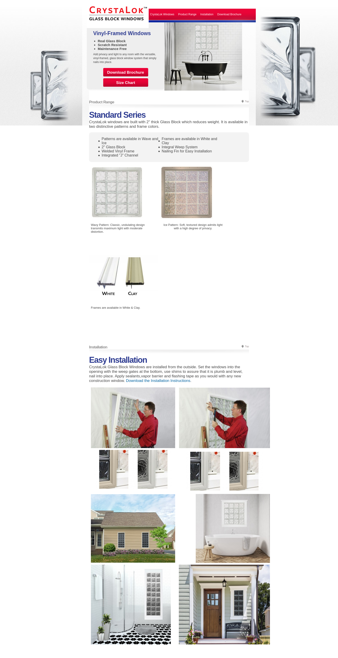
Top (247, 101)
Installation (206, 14)
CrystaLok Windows (162, 14)
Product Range (187, 14)
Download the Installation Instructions (158, 381)
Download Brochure (229, 14)
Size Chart (125, 83)
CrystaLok (118, 14)
